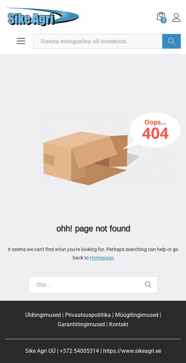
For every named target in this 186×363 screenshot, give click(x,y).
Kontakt (118, 324)
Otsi (171, 41)
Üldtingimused (43, 315)
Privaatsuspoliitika (88, 315)
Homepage (102, 258)
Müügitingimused (136, 315)
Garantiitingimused (81, 324)
